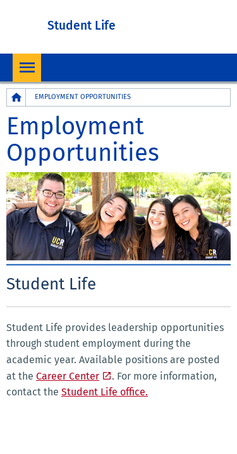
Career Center (67, 376)
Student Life (81, 25)
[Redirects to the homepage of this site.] (16, 97)
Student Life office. (104, 392)
